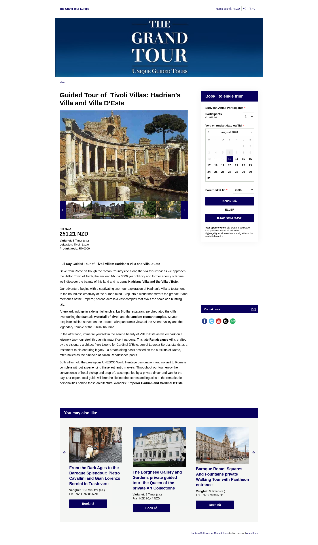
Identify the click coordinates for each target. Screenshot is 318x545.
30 (250, 171)
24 (208, 171)
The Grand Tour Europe (74, 8)
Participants (218, 115)
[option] (76, 210)
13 (229, 159)
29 (243, 171)
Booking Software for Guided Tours (210, 533)
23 (250, 165)
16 (250, 159)
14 (236, 159)
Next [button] (253, 452)
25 (215, 171)
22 (243, 165)
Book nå (88, 503)
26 (222, 171)
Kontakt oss (212, 309)
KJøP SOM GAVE (229, 218)
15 (243, 159)
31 (208, 178)
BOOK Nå (229, 201)
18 (215, 165)
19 (222, 165)
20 (229, 165)
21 (236, 165)
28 (236, 171)
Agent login (252, 533)
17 (208, 165)
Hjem (63, 82)
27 (229, 171)
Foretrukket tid (216, 190)
